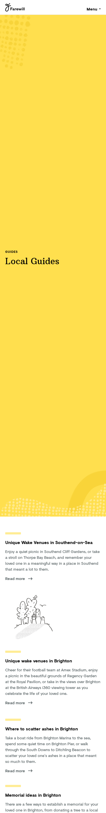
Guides (11, 251)
